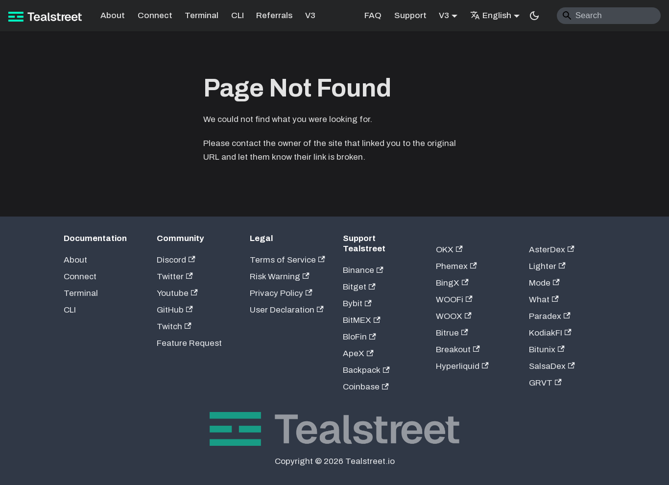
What (544, 299)
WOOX (454, 316)
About (112, 15)
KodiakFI (550, 333)
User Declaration (287, 310)
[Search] (609, 15)
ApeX (358, 353)
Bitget (359, 286)
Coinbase (366, 386)
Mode (544, 283)
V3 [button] (444, 15)
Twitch (174, 326)
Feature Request (189, 343)
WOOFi (454, 299)
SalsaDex (552, 366)
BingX (452, 283)
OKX (449, 249)
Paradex (550, 316)
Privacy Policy (281, 293)
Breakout (458, 349)
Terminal (201, 15)
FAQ (373, 15)
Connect (155, 15)
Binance (363, 270)
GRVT (545, 383)
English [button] (490, 15)
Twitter (175, 276)
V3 (310, 15)
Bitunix (547, 349)
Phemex (456, 266)
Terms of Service (287, 260)
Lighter (547, 266)
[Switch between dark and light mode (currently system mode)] (534, 15)
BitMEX (362, 320)
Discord (176, 260)
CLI (237, 15)
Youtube (177, 293)
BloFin (359, 336)
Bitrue (452, 333)
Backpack (366, 370)
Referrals (274, 15)
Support (410, 15)
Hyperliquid (462, 366)
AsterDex (551, 249)
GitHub (175, 310)
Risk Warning (280, 276)
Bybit (357, 303)
